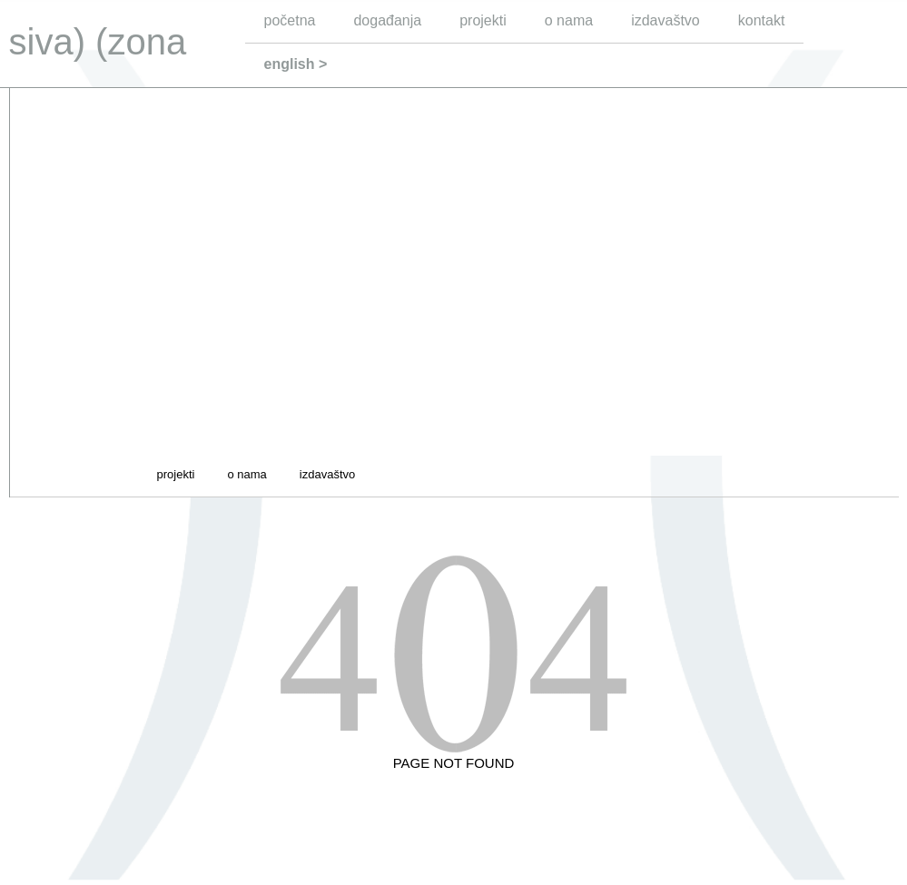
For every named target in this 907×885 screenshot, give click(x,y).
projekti (483, 20)
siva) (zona (98, 42)
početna (290, 20)
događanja (387, 20)
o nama (569, 20)
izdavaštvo (665, 20)
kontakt (761, 20)
